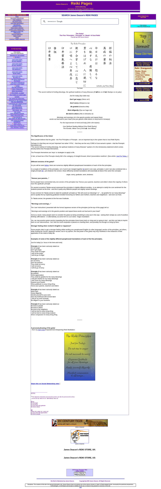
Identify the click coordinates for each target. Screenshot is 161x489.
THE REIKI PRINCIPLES (17, 18)
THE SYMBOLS (17, 20)
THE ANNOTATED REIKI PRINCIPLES (17, 107)
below (47, 165)
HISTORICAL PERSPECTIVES (17, 25)
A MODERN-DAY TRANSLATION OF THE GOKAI (17, 104)
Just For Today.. (121, 156)
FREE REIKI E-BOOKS (17, 28)
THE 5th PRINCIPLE (17, 34)
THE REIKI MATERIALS (17, 23)
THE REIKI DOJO (17, 21)
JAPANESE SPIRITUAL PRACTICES (17, 32)
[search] (79, 21)
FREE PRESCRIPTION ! (17, 115)
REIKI (17, 16)
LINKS (17, 37)
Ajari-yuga (41, 330)
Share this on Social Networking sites (45, 384)
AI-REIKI (17, 96)
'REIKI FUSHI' (17, 36)
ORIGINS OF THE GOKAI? (17, 55)
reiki (80, 487)
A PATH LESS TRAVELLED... (17, 29)
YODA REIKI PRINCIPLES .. (17, 125)
